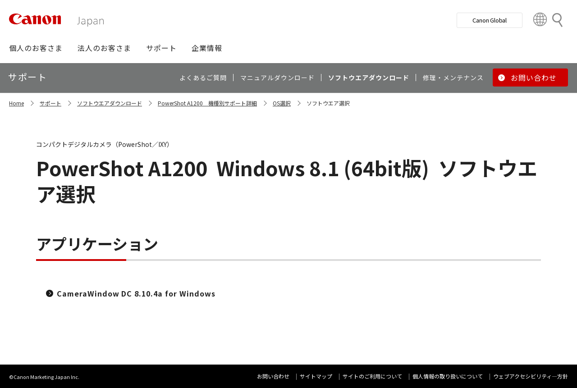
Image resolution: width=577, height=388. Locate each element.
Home (16, 103)
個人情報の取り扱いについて (447, 376)
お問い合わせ (273, 376)
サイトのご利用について (372, 376)
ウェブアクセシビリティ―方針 (530, 376)
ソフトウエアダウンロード (109, 103)
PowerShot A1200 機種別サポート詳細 (207, 103)
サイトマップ (316, 376)
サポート (50, 103)
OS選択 (282, 103)
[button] (36, 48)
